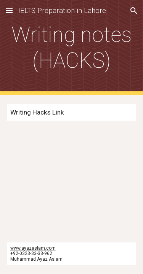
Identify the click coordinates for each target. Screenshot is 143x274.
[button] (9, 10)
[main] (71, 48)
